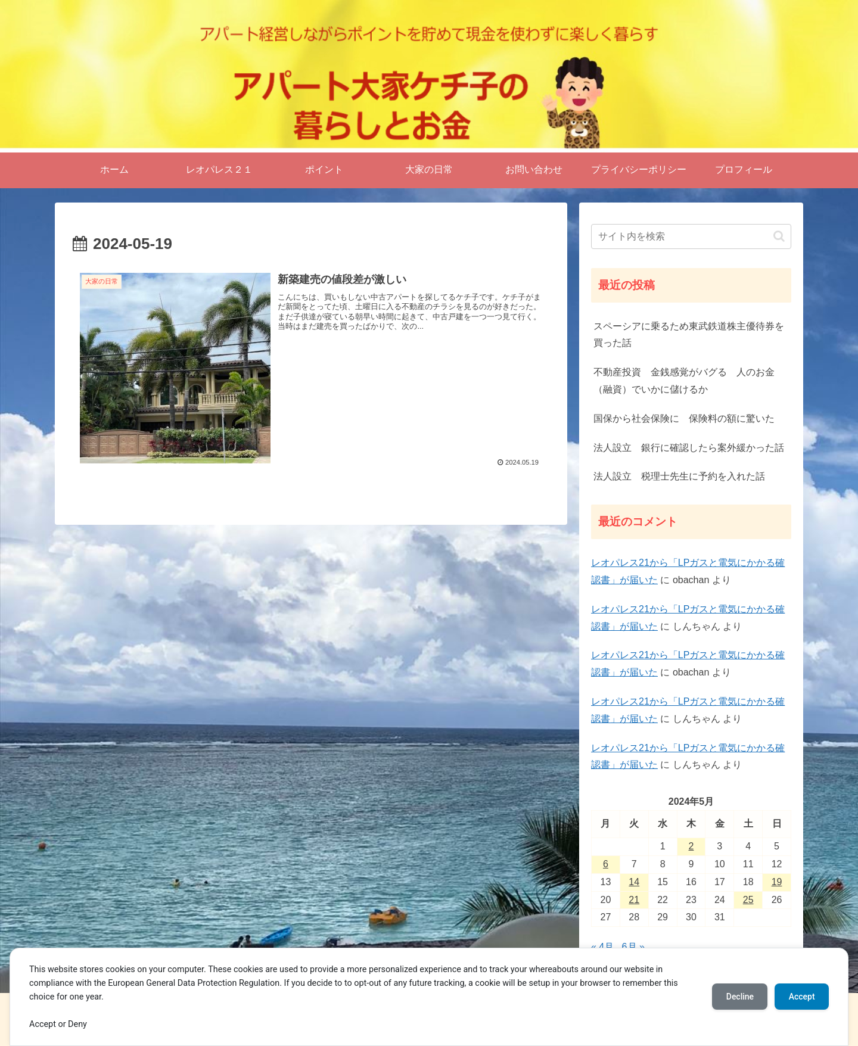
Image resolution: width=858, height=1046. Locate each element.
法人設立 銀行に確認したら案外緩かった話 (688, 448)
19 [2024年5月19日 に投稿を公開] (777, 882)
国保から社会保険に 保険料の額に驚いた (684, 418)
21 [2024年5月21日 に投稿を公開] (634, 900)
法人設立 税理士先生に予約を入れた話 (679, 476)
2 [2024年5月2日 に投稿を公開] (691, 846)
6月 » (633, 947)
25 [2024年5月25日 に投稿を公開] (748, 900)
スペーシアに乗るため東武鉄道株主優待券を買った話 (688, 334)
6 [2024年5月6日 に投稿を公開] (605, 864)
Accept (801, 996)
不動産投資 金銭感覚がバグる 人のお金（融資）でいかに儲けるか (684, 380)
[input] (691, 236)
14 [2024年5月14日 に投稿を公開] (634, 882)
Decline (739, 996)
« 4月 (602, 947)
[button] (779, 236)
